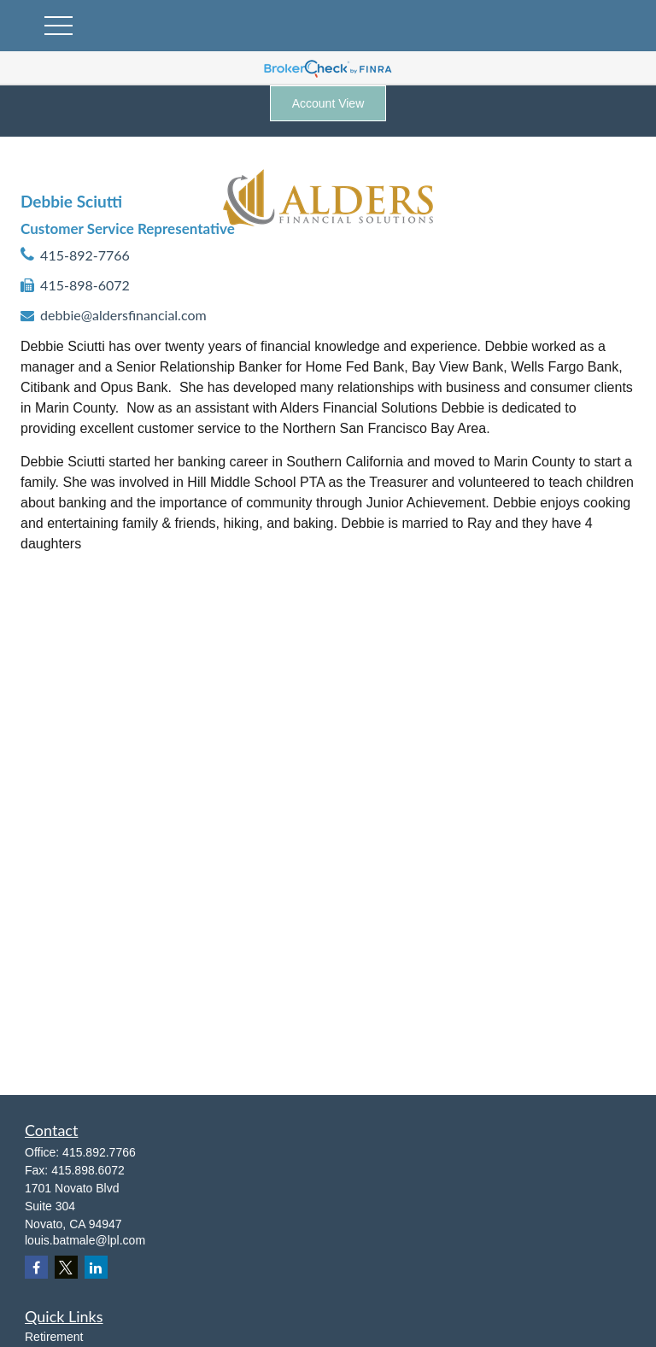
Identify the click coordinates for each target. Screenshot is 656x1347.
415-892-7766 (85, 255)
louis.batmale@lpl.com (85, 1240)
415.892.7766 (99, 1152)
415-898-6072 (85, 285)
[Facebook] (36, 1267)
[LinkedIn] (96, 1267)
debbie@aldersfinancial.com (123, 315)
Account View (328, 103)
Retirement (54, 1337)
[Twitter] (66, 1267)
